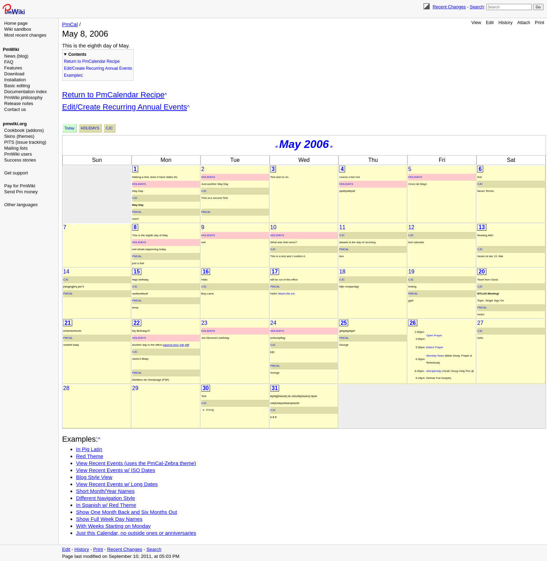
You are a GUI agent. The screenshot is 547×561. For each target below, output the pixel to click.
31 (275, 388)
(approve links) (171, 345)
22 (137, 323)
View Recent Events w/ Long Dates (117, 484)
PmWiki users (18, 154)
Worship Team (435, 355)
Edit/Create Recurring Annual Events (98, 68)
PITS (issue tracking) (25, 142)
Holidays (90, 128)
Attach (523, 22)
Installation (15, 79)
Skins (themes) (19, 136)
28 (66, 388)
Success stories (20, 160)
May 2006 (304, 144)
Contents (77, 54)
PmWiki (11, 49)
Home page (16, 23)
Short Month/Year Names (105, 491)
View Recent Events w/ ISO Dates (115, 470)
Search (477, 6)
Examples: (73, 75)
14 (66, 272)
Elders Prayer (434, 347)
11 (342, 227)
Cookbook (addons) (24, 130)
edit (181, 344)
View (476, 22)
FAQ (8, 62)
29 (135, 388)
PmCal (70, 24)
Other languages (21, 204)
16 (206, 272)
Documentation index (25, 91)
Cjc (109, 128)
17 (275, 272)
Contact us (15, 109)
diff (187, 344)
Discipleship (433, 371)
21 (68, 323)
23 (204, 323)
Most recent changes (25, 35)
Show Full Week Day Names (109, 519)
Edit (490, 22)
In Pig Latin (89, 449)
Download (14, 73)
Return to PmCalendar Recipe (92, 61)
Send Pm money (21, 191)
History (505, 22)
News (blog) (16, 56)
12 (411, 227)
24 (273, 323)
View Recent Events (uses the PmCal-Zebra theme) (136, 463)
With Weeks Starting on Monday (113, 526)
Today (69, 128)
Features (13, 67)
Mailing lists (16, 148)
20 (482, 272)
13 (482, 227)
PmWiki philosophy (23, 97)
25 (343, 323)
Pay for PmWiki (19, 185)
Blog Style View (94, 477)
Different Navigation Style (105, 498)
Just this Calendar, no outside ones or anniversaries (136, 533)
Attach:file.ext (286, 293)
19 (411, 272)
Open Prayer (434, 335)
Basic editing (17, 85)
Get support (16, 172)
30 (206, 388)
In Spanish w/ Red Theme (106, 505)
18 (342, 272)
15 (137, 272)
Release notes (18, 103)
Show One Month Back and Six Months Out (126, 512)
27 (480, 323)
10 (273, 227)
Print (539, 22)
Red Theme (89, 456)
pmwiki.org (15, 123)
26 (413, 323)
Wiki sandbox (17, 29)
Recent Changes (449, 6)
